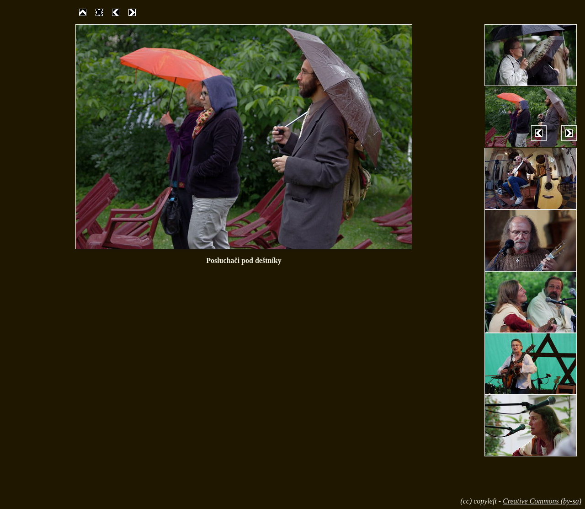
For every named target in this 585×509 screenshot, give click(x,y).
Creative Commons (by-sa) (542, 501)
